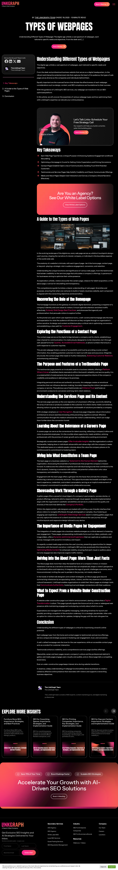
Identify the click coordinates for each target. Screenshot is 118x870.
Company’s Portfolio (74, 504)
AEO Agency (52, 828)
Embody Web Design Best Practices (61, 310)
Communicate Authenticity (52, 585)
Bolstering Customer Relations (100, 355)
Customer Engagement (72, 326)
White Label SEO (53, 834)
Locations (102, 834)
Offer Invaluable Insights (78, 441)
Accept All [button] (112, 867)
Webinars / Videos (79, 843)
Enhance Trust (88, 388)
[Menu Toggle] (114, 4)
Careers (101, 831)
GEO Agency (52, 831)
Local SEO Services (54, 838)
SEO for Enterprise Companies (79, 829)
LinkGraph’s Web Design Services (72, 515)
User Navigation (65, 412)
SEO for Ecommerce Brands (82, 834)
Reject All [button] (103, 867)
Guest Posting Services (55, 841)
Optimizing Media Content (48, 550)
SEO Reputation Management (58, 845)
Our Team (102, 828)
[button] (6, 61)
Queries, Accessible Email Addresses (69, 343)
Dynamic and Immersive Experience (69, 537)
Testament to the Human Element (83, 461)
